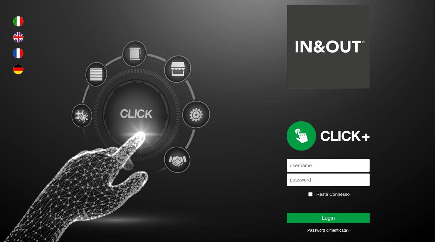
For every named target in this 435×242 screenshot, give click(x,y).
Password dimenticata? (328, 230)
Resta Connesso (333, 194)
